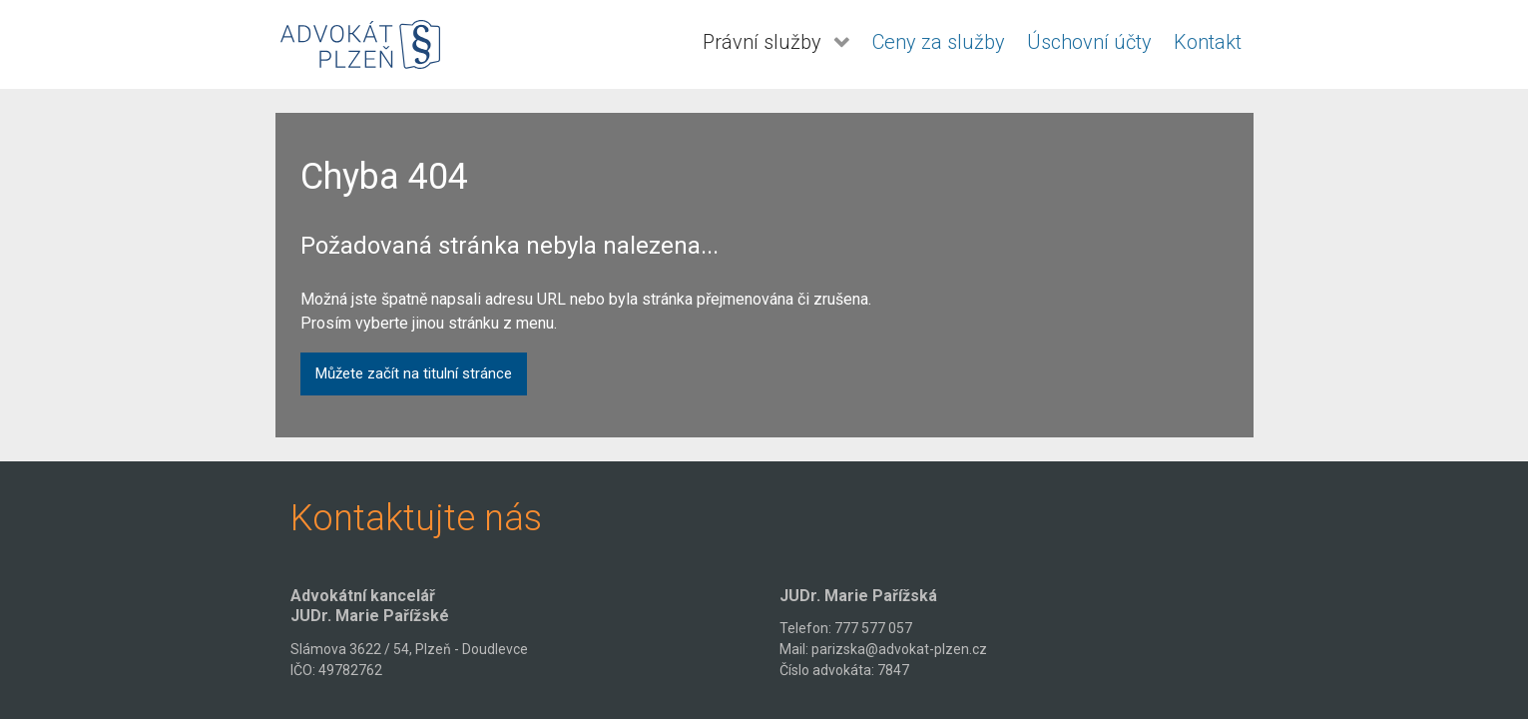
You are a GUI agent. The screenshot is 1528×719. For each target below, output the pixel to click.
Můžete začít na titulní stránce (413, 373)
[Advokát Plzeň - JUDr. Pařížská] (360, 44)
